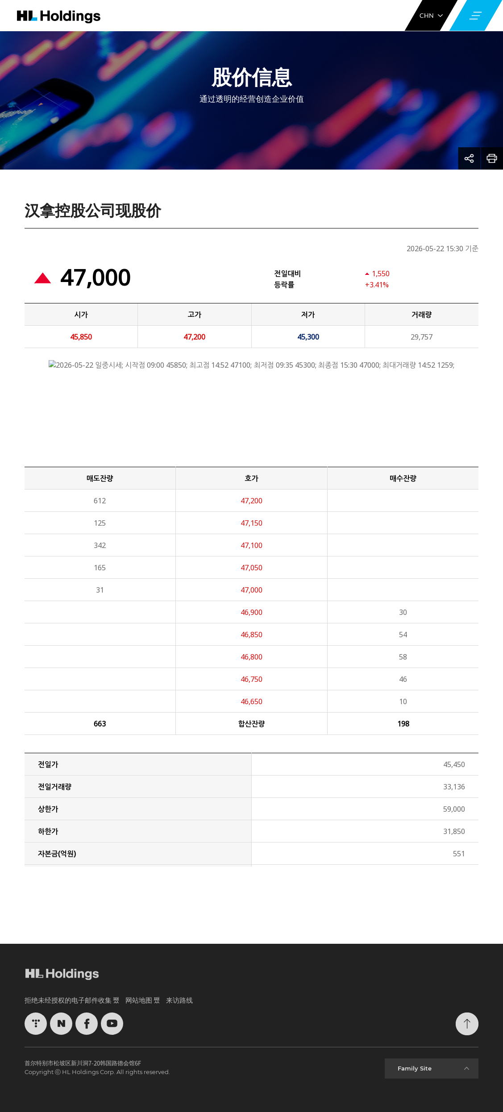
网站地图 (138, 1000)
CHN (431, 15)
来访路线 (179, 1000)
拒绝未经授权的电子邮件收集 (68, 1000)
